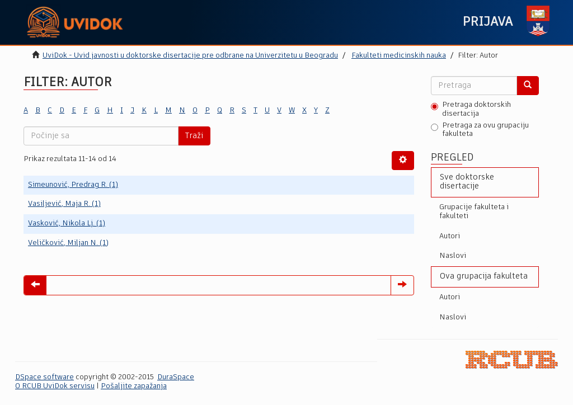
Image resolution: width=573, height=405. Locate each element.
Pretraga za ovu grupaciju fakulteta (480, 130)
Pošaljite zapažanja (134, 386)
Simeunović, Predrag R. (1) (73, 185)
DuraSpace (175, 377)
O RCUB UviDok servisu (55, 386)
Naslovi (452, 256)
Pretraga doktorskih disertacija (471, 109)
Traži (194, 136)
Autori (449, 236)
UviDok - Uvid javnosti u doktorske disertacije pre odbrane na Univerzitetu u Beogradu (190, 55)
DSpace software (44, 377)
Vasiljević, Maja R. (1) (64, 204)
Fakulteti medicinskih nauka (398, 55)
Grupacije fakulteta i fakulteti (474, 212)
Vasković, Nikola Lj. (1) (66, 223)
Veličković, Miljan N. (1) (68, 243)
